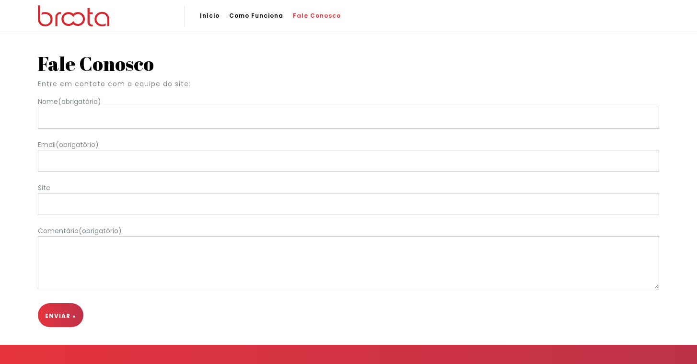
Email (68, 144)
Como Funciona (256, 15)
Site (44, 188)
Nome (69, 101)
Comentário (80, 231)
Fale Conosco (317, 15)
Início (210, 15)
